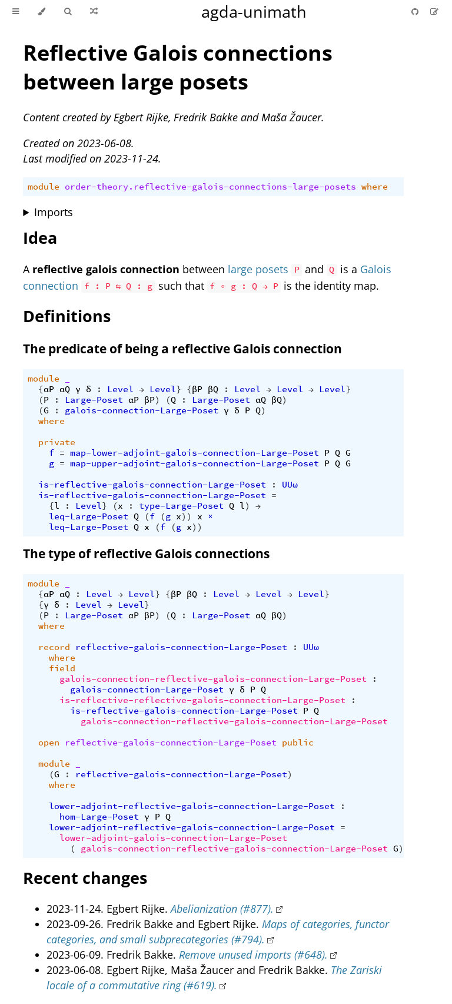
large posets (258, 269)
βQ (213, 389)
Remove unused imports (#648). (253, 954)
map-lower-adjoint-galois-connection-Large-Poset (194, 453)
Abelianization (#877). (222, 909)
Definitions (67, 316)
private (56, 442)
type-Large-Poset (181, 506)
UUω (290, 484)
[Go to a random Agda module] (94, 12)
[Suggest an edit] (434, 11)
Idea (40, 237)
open (48, 742)
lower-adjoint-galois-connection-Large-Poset (173, 838)
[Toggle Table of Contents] (15, 12)
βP (197, 389)
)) (186, 516)
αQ (64, 389)
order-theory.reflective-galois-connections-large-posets (210, 186)
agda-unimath (254, 11)
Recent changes (85, 878)
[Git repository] (416, 11)
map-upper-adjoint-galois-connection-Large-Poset (194, 463)
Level (120, 389)
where (374, 186)
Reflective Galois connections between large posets (178, 67)
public (298, 742)
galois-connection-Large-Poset (141, 410)
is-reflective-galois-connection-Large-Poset (152, 484)
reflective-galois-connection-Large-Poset (181, 647)
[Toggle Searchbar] (68, 12)
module (43, 186)
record (54, 647)
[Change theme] (41, 12)
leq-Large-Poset (88, 516)
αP (49, 389)
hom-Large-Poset (99, 816)
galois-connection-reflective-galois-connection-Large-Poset (213, 679)
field (62, 668)
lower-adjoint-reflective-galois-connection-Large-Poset (192, 806)
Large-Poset (94, 400)
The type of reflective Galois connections (146, 553)
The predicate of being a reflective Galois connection (182, 348)
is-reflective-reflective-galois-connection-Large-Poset (202, 700)
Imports (53, 212)
